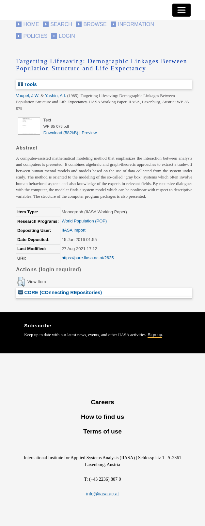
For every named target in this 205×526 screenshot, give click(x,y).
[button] (21, 282)
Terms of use (102, 431)
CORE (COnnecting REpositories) (60, 292)
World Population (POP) (84, 221)
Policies (36, 36)
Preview (89, 132)
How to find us (102, 416)
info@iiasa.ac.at (102, 493)
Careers (102, 402)
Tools (27, 84)
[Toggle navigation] (181, 10)
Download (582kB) (60, 132)
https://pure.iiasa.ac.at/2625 (88, 257)
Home (31, 24)
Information (136, 24)
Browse (94, 24)
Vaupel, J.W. (27, 95)
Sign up (155, 334)
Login (67, 36)
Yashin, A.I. (55, 95)
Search (61, 24)
